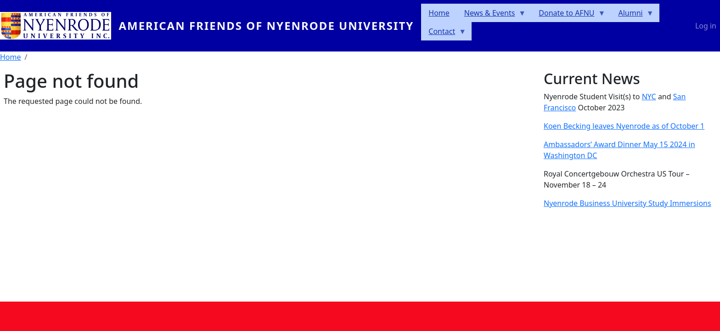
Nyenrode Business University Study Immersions (627, 203)
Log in (705, 26)
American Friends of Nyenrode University (266, 25)
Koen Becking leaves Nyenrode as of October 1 (624, 126)
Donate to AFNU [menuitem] (568, 15)
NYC (649, 96)
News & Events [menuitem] (491, 15)
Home (10, 57)
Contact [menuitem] (443, 33)
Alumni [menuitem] (632, 15)
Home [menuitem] (439, 13)
